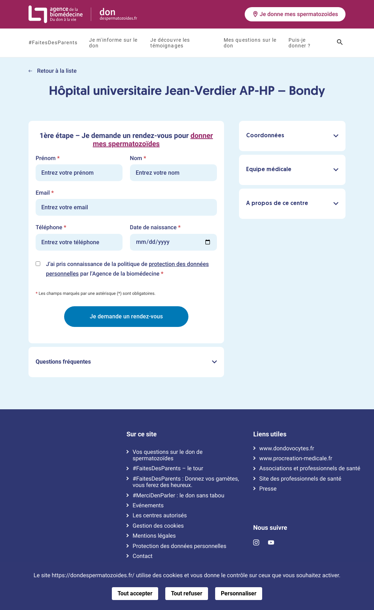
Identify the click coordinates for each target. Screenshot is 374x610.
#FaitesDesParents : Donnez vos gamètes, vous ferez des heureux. (186, 482)
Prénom (47, 158)
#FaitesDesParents (53, 43)
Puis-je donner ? (300, 42)
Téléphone (51, 227)
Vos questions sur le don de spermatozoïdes (167, 455)
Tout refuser (186, 593)
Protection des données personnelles (179, 546)
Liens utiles (269, 434)
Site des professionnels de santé (300, 479)
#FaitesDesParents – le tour (168, 468)
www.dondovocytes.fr (286, 448)
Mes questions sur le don (250, 42)
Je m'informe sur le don (113, 42)
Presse (268, 489)
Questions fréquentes (126, 361)
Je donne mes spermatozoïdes (295, 14)
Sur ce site (141, 434)
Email (45, 193)
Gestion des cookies (158, 526)
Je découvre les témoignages (170, 42)
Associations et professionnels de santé (309, 468)
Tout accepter (135, 593)
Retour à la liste (52, 70)
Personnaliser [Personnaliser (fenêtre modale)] (238, 593)
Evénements (148, 505)
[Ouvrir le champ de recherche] (340, 42)
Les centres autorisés (160, 515)
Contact (142, 556)
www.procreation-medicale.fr (295, 458)
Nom (138, 158)
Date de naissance (155, 227)
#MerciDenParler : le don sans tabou (178, 495)
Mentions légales (154, 536)
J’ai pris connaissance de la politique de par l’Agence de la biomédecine (127, 269)
